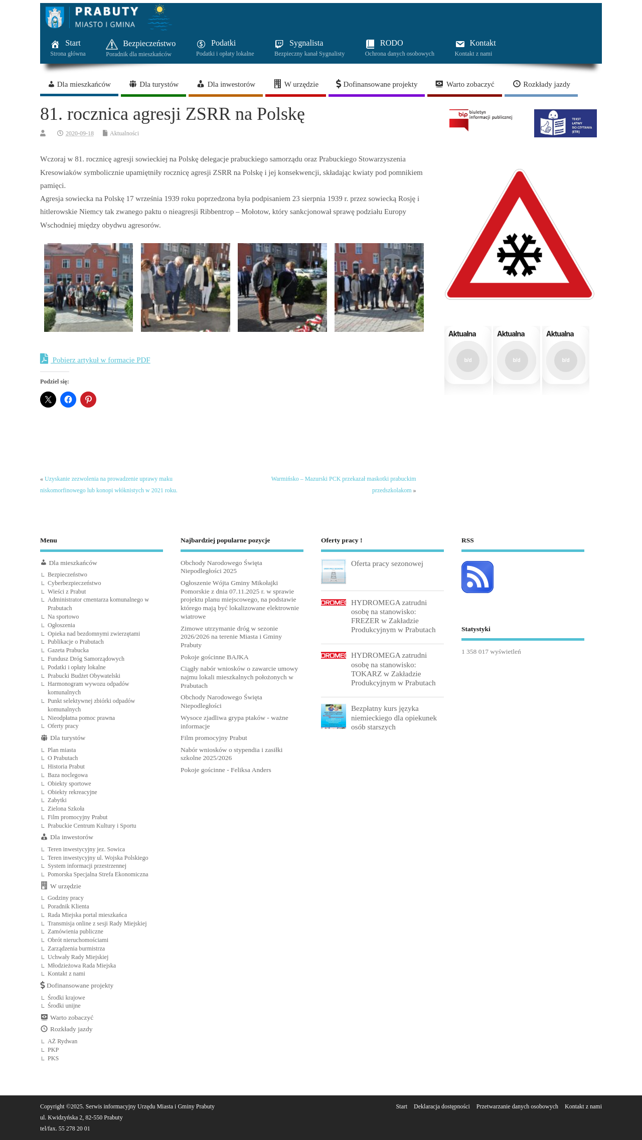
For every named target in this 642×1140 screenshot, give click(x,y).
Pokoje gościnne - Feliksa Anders (226, 770)
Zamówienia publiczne (75, 931)
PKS (53, 1058)
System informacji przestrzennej (87, 865)
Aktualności (124, 133)
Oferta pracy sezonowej (387, 563)
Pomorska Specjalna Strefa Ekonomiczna (98, 874)
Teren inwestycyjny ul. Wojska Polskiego (98, 857)
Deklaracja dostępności (442, 1106)
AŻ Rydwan (62, 1041)
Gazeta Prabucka (68, 650)
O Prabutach (63, 758)
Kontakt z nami (66, 973)
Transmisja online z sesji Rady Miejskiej (97, 923)
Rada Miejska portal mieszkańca (87, 914)
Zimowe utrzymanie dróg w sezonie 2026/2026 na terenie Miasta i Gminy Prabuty (231, 637)
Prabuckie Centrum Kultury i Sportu (92, 825)
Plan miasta (62, 749)
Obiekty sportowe (69, 783)
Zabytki (57, 800)
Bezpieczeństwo (67, 574)
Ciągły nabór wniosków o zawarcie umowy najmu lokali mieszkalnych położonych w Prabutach (239, 677)
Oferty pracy (63, 725)
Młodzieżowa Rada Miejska (82, 965)
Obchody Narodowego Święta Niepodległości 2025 (221, 567)
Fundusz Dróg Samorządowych (86, 658)
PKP (53, 1049)
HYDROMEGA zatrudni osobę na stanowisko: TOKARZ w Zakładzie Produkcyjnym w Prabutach (393, 669)
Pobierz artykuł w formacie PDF (95, 359)
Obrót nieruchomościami (78, 939)
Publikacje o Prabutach (76, 641)
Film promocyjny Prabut (77, 817)
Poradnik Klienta (68, 906)
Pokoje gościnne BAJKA (215, 657)
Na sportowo (63, 616)
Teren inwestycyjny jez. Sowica (86, 849)
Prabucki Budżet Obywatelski (84, 675)
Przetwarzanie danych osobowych (517, 1106)
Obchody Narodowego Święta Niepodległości (221, 701)
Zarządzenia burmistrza (76, 948)
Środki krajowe (66, 997)
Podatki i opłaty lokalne (77, 667)
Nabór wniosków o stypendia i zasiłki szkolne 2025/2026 (232, 754)
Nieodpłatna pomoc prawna (81, 717)
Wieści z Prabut (67, 591)
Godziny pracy (66, 897)
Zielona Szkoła (66, 808)
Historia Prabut (66, 766)
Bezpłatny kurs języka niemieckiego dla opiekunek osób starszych (394, 717)
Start (401, 1106)
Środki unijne (64, 1005)
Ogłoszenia (61, 625)
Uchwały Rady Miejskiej (78, 957)
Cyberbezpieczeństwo (74, 583)
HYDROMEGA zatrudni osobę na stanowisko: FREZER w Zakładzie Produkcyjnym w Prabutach (393, 616)
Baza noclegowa (68, 775)
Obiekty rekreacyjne (72, 792)
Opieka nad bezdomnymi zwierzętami (94, 633)
